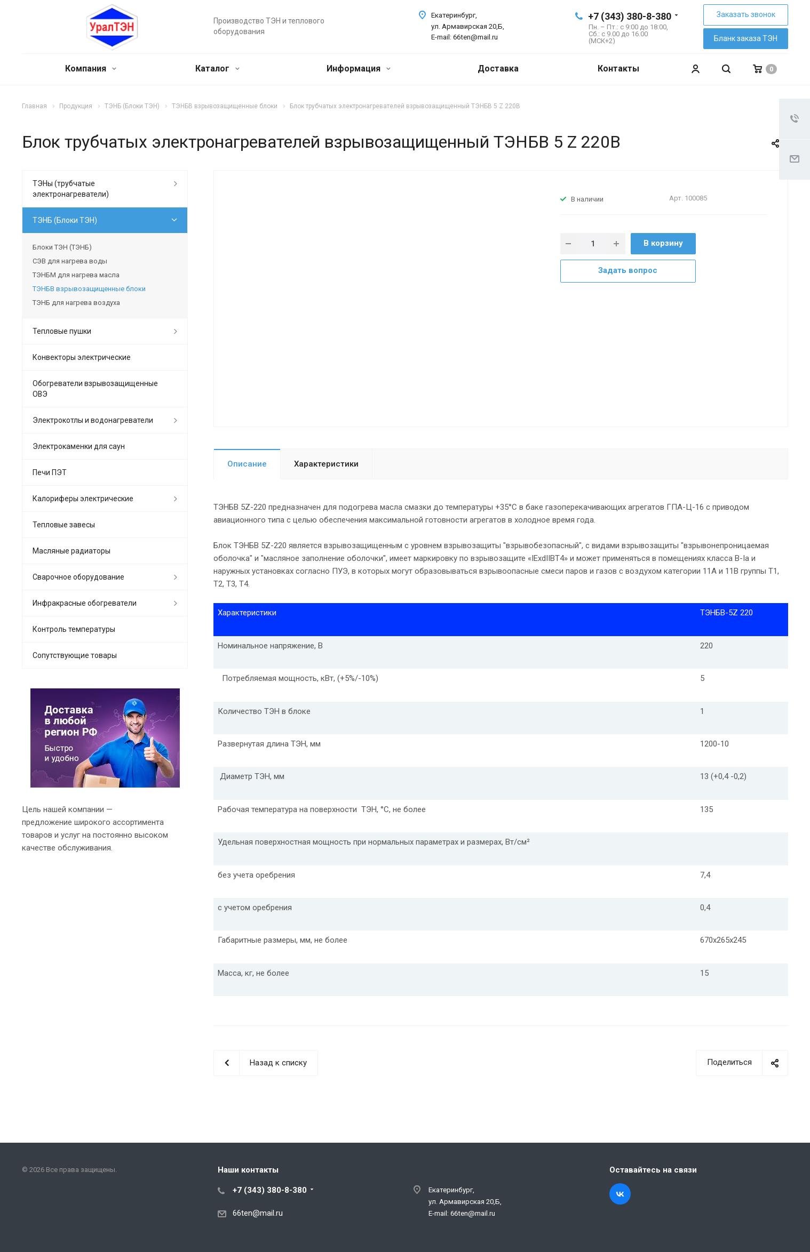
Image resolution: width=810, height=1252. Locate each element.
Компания (90, 68)
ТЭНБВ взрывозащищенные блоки (89, 289)
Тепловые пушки (62, 331)
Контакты (618, 68)
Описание (247, 464)
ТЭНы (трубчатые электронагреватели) (71, 188)
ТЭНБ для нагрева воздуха (76, 303)
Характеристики (326, 464)
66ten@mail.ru (258, 1213)
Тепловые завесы (64, 524)
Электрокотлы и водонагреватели (93, 420)
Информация (359, 68)
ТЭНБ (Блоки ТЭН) (65, 220)
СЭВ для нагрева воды (70, 261)
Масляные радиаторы (71, 551)
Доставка (498, 68)
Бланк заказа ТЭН (745, 38)
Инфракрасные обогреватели (85, 603)
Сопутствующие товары (75, 655)
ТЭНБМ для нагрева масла (76, 275)
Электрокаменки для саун (79, 446)
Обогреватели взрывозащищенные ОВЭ (95, 388)
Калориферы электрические (83, 498)
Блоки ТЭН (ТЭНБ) (62, 247)
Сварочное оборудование (78, 577)
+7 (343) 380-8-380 (629, 16)
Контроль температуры (74, 629)
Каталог (217, 68)
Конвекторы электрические (82, 357)
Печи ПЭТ (50, 472)
